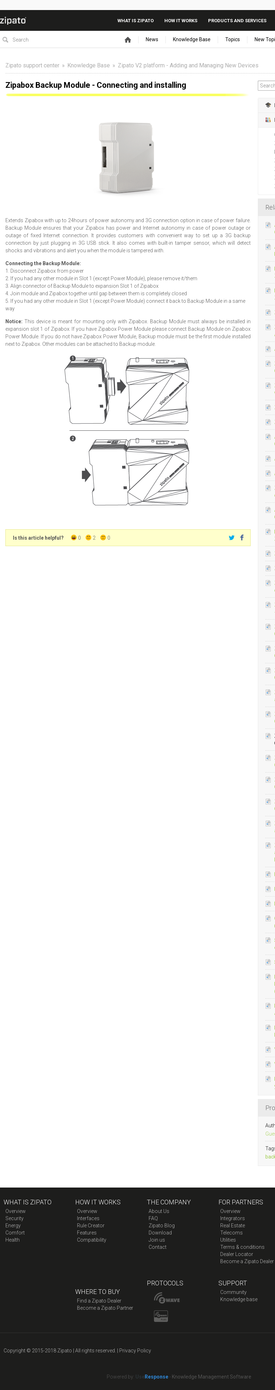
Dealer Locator (236, 1254)
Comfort (15, 1233)
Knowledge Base (192, 39)
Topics (232, 39)
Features (87, 1233)
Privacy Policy (135, 1350)
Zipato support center (32, 65)
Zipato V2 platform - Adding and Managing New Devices (188, 65)
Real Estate (232, 1225)
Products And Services (237, 20)
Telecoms (231, 1233)
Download (160, 1233)
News (152, 39)
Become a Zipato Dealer (247, 1261)
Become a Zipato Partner (105, 1308)
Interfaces (88, 1218)
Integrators (232, 1218)
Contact (158, 1247)
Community (233, 1292)
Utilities (228, 1240)
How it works (180, 20)
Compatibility (91, 1240)
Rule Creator (91, 1225)
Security (14, 1218)
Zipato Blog (162, 1225)
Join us (157, 1240)
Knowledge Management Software (211, 1376)
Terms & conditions (242, 1247)
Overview (15, 1211)
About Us (159, 1211)
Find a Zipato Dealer (99, 1301)
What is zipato (135, 20)
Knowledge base (238, 1299)
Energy (13, 1225)
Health (12, 1240)
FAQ (153, 1218)
